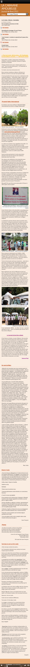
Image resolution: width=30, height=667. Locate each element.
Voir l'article (5, 27)
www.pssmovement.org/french (12, 132)
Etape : (4, 15)
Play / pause (1, 665)
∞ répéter (28, 665)
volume (25, 665)
